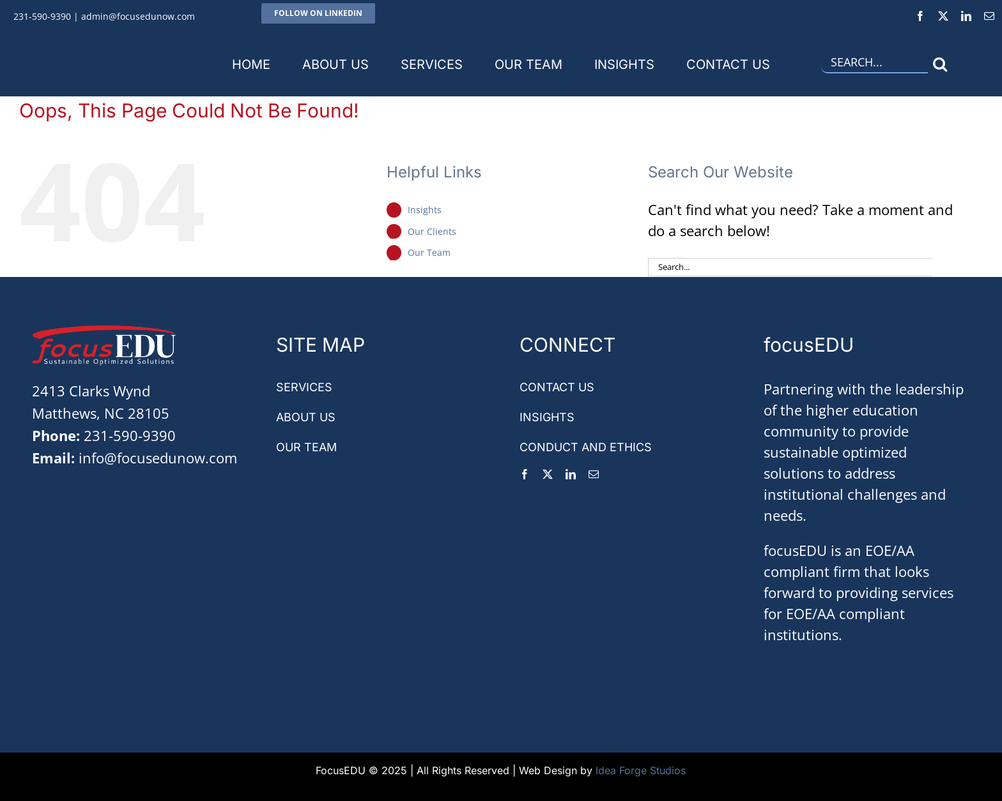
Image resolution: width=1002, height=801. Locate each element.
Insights (425, 210)
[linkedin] (966, 16)
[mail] (989, 16)
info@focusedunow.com (158, 457)
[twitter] (943, 16)
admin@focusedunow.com (138, 16)
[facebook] (920, 16)
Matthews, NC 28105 (100, 413)
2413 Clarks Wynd (91, 390)
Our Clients (432, 231)
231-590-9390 (42, 16)
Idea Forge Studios (641, 770)
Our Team (429, 252)
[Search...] (874, 64)
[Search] (940, 64)
